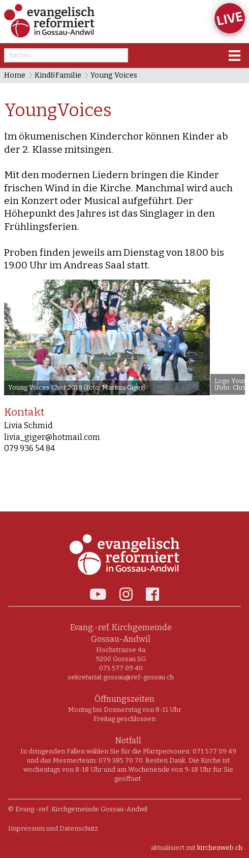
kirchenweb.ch (219, 847)
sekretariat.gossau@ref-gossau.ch (121, 677)
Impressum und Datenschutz (53, 828)
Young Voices (113, 75)
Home (14, 75)
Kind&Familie (58, 75)
